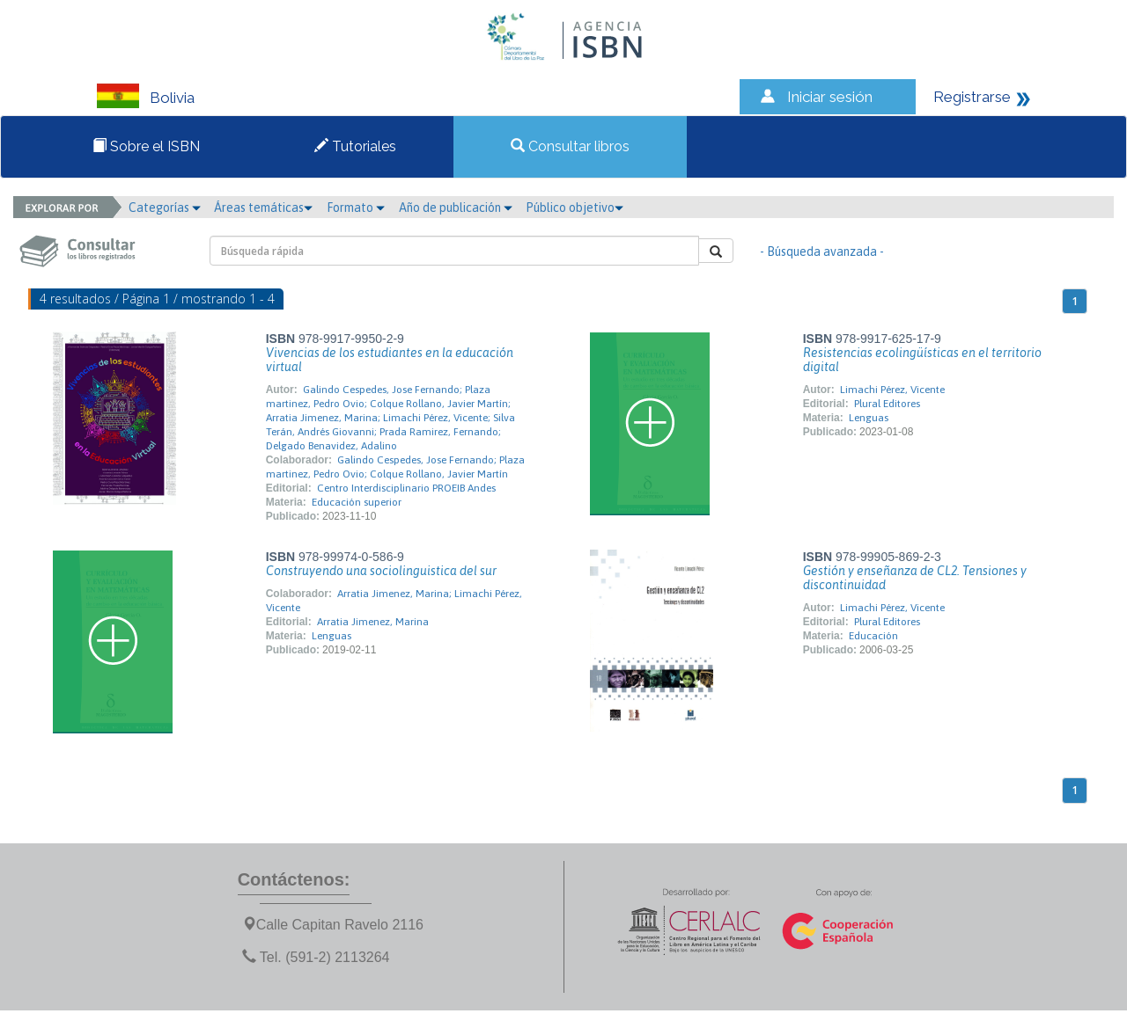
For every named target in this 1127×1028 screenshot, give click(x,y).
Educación (873, 636)
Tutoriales (355, 146)
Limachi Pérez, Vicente (892, 389)
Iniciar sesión (830, 97)
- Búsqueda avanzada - (822, 251)
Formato (356, 207)
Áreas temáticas (263, 207)
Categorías (165, 207)
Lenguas (868, 418)
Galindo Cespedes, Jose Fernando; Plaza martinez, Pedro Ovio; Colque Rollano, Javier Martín (395, 467)
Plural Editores (887, 403)
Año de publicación (455, 207)
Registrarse (972, 97)
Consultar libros (570, 146)
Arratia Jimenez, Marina (373, 622)
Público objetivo (574, 207)
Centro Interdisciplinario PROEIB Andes (406, 488)
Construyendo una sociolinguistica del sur (381, 571)
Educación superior (356, 502)
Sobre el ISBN (146, 146)
